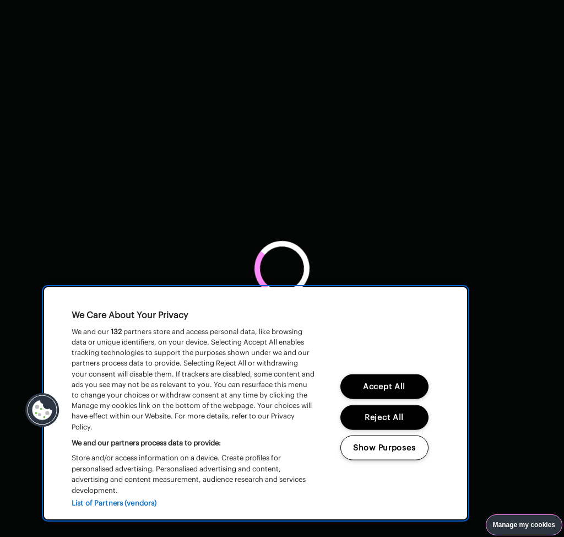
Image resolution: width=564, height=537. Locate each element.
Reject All (384, 417)
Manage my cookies (524, 525)
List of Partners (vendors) (114, 503)
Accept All (384, 386)
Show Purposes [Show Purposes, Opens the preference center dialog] (384, 448)
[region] (255, 403)
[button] (42, 410)
